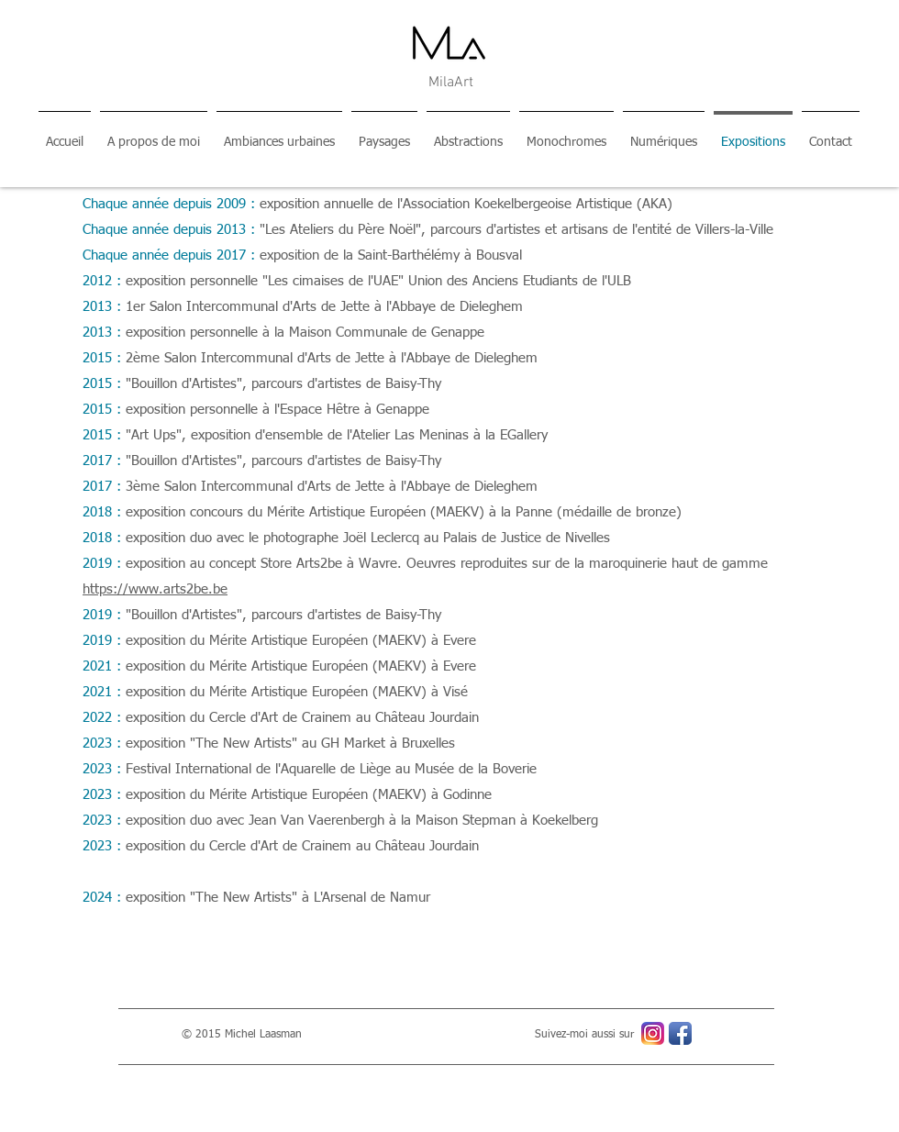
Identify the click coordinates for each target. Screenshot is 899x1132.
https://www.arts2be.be (155, 589)
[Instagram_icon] (652, 1033)
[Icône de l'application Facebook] (680, 1033)
